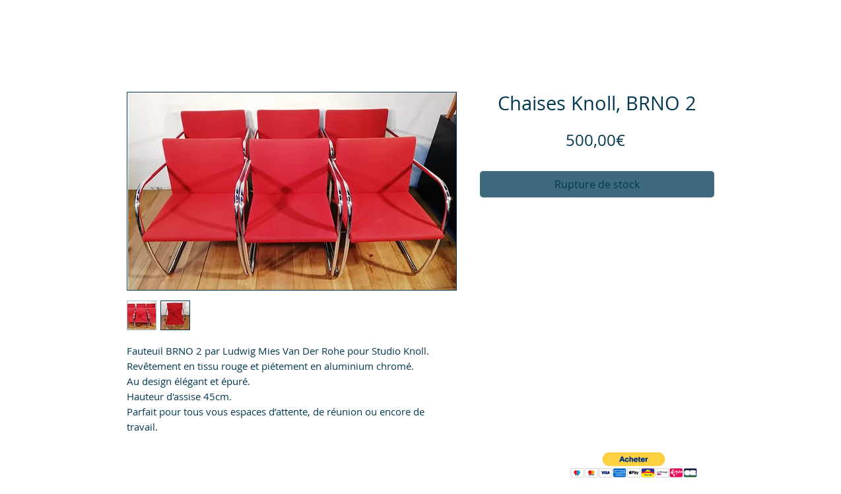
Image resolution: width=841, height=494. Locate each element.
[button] (633, 465)
